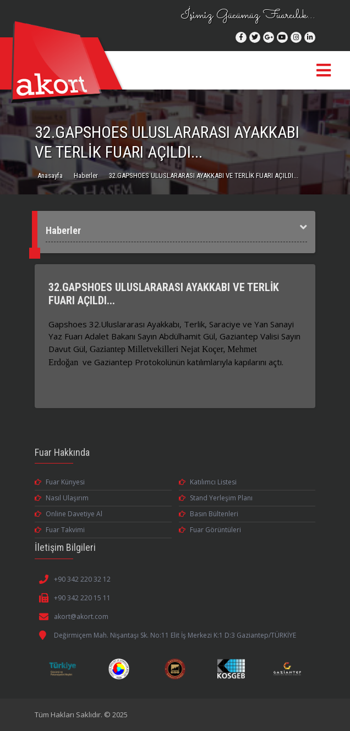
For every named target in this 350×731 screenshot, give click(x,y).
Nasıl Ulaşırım (62, 498)
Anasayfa (50, 175)
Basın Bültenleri (208, 513)
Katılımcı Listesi (208, 482)
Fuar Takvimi (60, 529)
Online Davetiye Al (68, 513)
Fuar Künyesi (60, 482)
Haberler (86, 175)
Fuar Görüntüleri (210, 529)
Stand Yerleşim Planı (216, 498)
